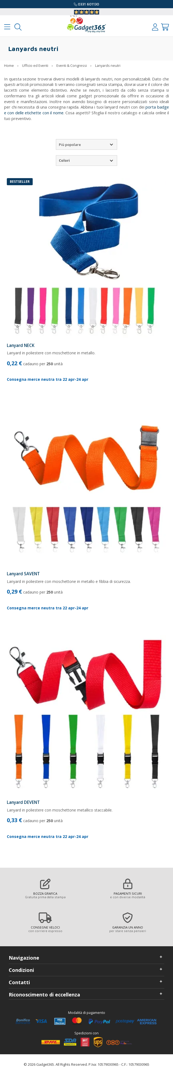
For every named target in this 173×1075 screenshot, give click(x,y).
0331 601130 (88, 4)
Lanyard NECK (20, 345)
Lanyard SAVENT (23, 573)
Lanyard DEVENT (23, 802)
